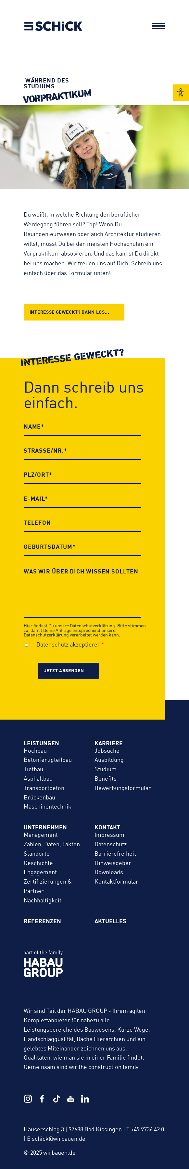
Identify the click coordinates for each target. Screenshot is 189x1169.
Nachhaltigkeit (42, 901)
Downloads (108, 872)
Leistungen (41, 744)
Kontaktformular (116, 882)
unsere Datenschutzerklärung (85, 626)
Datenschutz (110, 845)
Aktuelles (110, 921)
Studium (105, 770)
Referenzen (42, 921)
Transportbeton (44, 788)
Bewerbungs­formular (122, 788)
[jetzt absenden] (68, 671)
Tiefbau (33, 770)
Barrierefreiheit (115, 854)
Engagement (40, 872)
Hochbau (35, 751)
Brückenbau (39, 798)
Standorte (37, 854)
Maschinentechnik (47, 807)
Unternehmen (45, 828)
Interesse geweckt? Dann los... (69, 312)
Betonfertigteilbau (48, 760)
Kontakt (107, 828)
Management (41, 835)
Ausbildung (109, 760)
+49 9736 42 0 (147, 1130)
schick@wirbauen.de (58, 1139)
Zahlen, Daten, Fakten (52, 845)
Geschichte (38, 863)
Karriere (108, 744)
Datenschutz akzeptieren (68, 645)
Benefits (105, 779)
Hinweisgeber (112, 863)
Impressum (109, 835)
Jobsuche (107, 751)
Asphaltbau (38, 779)
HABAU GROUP (88, 970)
